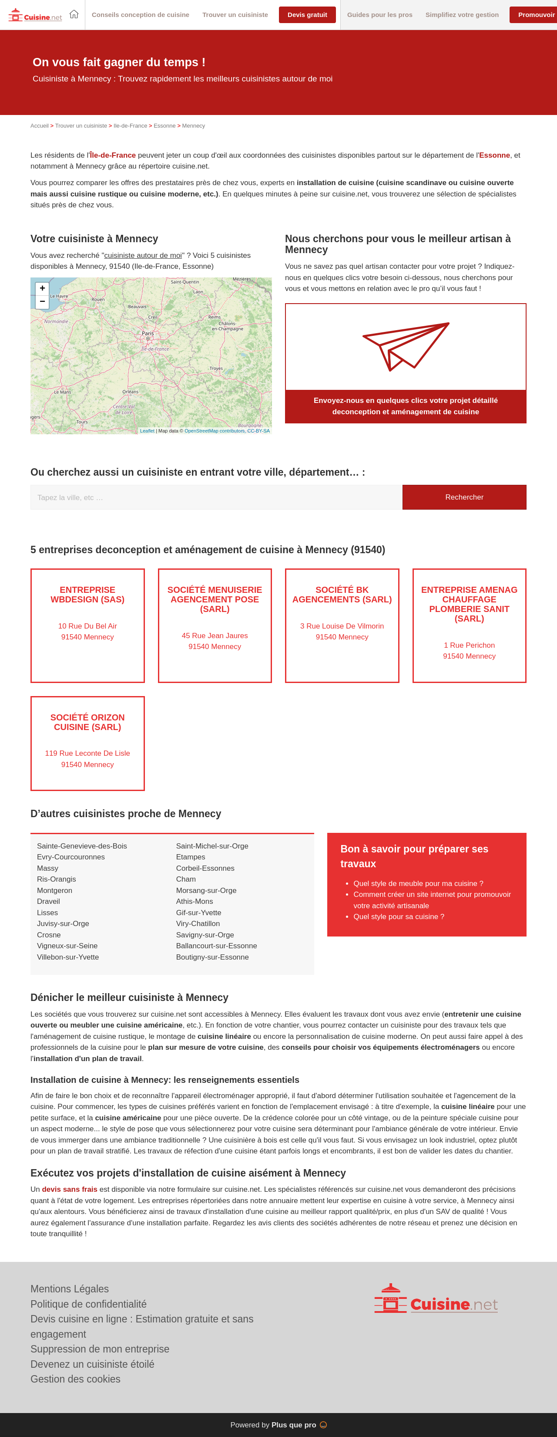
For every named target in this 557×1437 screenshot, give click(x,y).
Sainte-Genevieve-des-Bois (82, 846)
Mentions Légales (69, 1289)
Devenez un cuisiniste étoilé (92, 1364)
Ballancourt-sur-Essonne (216, 946)
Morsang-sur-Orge (206, 890)
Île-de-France (113, 155)
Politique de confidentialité (88, 1304)
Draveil (48, 901)
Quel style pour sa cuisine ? (398, 917)
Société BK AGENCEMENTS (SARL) (342, 594)
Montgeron (54, 890)
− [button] (42, 302)
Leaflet (147, 430)
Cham (186, 879)
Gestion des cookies (75, 1379)
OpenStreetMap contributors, (216, 430)
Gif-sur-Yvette (198, 913)
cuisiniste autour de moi (143, 255)
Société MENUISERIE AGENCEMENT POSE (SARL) (215, 599)
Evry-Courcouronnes (71, 857)
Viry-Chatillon (198, 924)
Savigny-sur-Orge (205, 935)
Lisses (47, 913)
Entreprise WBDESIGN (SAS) (87, 594)
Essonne (165, 125)
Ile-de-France (130, 125)
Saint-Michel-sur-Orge (212, 846)
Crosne (49, 935)
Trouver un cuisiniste (81, 125)
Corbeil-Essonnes (205, 868)
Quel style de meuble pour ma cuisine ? (418, 883)
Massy (47, 868)
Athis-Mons (194, 901)
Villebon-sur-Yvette (68, 957)
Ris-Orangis (56, 879)
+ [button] (42, 289)
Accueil (39, 125)
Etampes (190, 857)
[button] (140, 15)
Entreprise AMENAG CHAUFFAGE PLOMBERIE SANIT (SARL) (469, 604)
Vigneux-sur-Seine (67, 946)
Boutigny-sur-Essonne (212, 957)
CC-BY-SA (258, 430)
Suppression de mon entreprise (100, 1349)
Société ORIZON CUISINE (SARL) (87, 722)
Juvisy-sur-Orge (63, 924)
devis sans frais (69, 1189)
